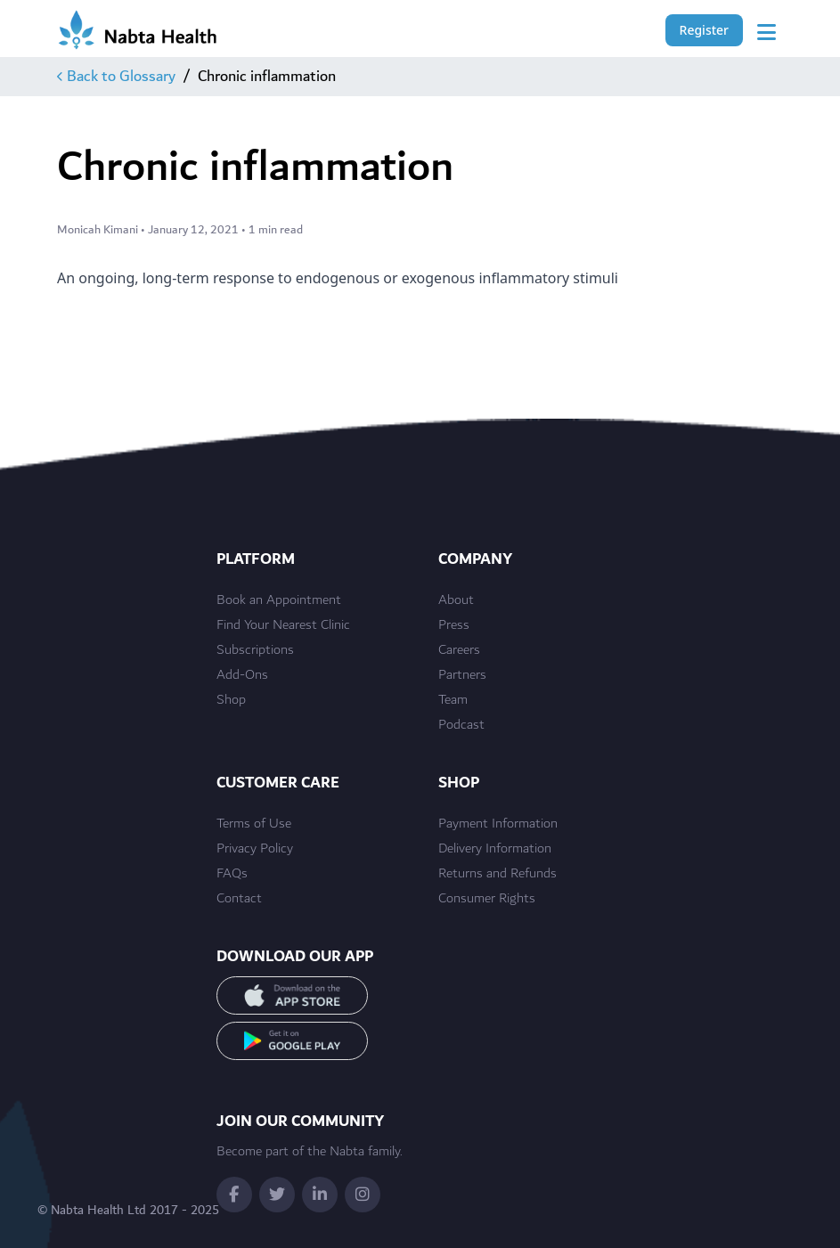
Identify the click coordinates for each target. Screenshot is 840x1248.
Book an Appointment (278, 600)
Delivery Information (494, 849)
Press (453, 625)
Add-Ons (242, 675)
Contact (239, 898)
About (456, 600)
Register (704, 29)
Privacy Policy (254, 849)
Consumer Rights (486, 898)
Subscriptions (255, 650)
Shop (231, 700)
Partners (462, 675)
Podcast (461, 725)
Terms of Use (253, 824)
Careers (459, 650)
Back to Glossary (116, 76)
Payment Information (498, 824)
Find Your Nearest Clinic (283, 625)
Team (453, 700)
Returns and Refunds (497, 874)
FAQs (232, 874)
